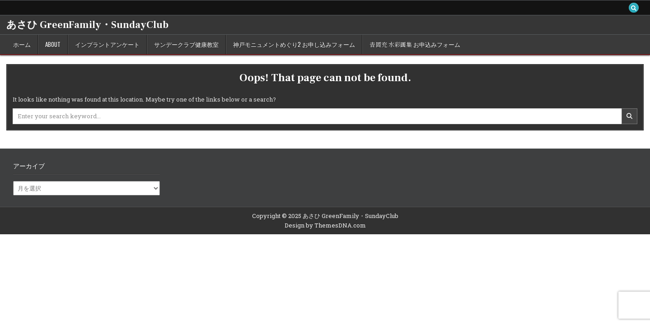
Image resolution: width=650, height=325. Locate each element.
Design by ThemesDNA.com (325, 225)
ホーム (22, 44)
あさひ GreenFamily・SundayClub (87, 25)
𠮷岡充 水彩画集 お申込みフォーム (414, 44)
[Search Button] (634, 8)
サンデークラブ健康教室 (186, 44)
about (53, 44)
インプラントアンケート (107, 44)
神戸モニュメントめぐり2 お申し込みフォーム (294, 44)
